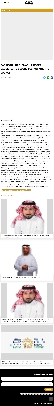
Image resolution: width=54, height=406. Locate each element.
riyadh (28, 190)
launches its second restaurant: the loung (13, 190)
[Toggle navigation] (5, 2)
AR (8, 2)
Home (2, 61)
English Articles (10, 61)
